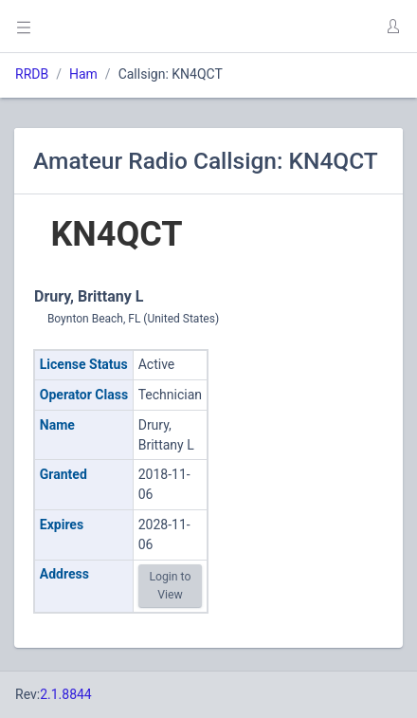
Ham (83, 74)
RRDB (31, 74)
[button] (392, 26)
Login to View (169, 585)
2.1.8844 (66, 694)
